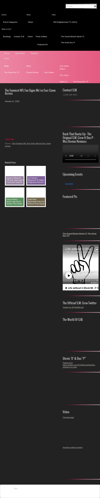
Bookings (7, 36)
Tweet (16, 488)
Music (29, 15)
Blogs (6, 66)
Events (4, 15)
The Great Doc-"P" (12, 72)
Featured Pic (42, 44)
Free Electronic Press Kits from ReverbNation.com (80, 291)
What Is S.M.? (6, 29)
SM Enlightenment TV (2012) (65, 22)
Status (62, 69)
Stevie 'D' (63, 82)
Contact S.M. (19, 36)
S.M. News (64, 66)
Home (30, 36)
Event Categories (10, 22)
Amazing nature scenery (73, 447)
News (28, 66)
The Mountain (68, 417)
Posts (6, 58)
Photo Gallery (41, 36)
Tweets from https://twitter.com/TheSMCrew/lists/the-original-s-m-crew (79, 365)
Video (54, 15)
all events (69, 184)
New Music (20, 53)
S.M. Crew (64, 75)
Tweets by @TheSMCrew (73, 307)
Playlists (34, 53)
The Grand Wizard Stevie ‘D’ (72, 36)
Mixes (30, 22)
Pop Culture (49, 72)
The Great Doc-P (68, 42)
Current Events (32, 72)
